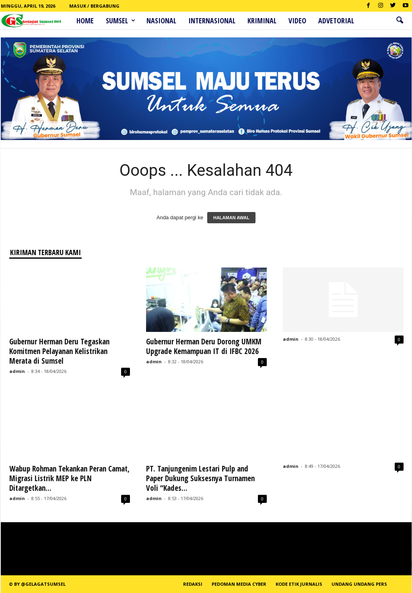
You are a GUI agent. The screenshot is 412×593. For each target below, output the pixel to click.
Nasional (161, 20)
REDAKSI (192, 584)
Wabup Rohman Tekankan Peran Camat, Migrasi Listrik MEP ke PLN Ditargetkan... (69, 478)
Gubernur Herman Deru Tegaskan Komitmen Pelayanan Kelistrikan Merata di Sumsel (59, 351)
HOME (85, 20)
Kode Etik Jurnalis (299, 584)
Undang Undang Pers (359, 584)
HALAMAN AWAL (231, 217)
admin (17, 371)
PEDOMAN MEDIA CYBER (239, 584)
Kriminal (261, 20)
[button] (399, 20)
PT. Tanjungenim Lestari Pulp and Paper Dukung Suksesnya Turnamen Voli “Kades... (200, 478)
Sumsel (120, 20)
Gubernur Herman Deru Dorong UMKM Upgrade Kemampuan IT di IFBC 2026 (204, 346)
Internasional (211, 20)
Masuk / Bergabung (94, 6)
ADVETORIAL (336, 20)
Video (297, 20)
